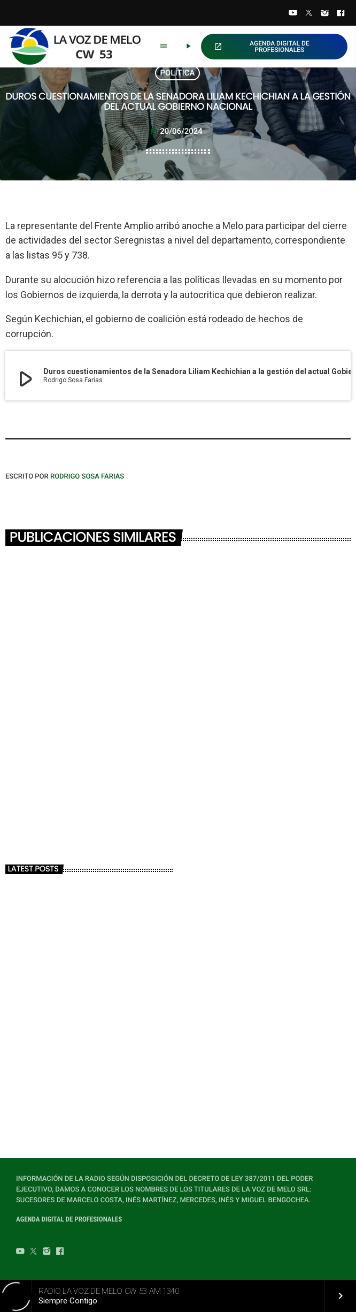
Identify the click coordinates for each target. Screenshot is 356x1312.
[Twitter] (309, 14)
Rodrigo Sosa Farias (87, 477)
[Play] (188, 46)
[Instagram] (325, 14)
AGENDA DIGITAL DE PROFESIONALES (261, 47)
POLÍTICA (177, 73)
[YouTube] (293, 14)
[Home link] (80, 46)
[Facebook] (340, 14)
